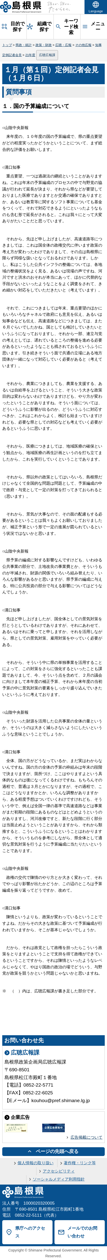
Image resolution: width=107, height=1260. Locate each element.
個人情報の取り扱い (36, 1163)
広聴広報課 (47, 55)
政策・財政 (44, 45)
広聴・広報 (63, 45)
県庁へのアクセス (30, 1232)
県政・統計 (24, 45)
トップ (7, 45)
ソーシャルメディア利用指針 (59, 1179)
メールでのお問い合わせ (82, 1232)
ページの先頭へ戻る (57, 1151)
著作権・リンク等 (80, 1163)
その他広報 (83, 45)
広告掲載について (86, 1137)
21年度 (30, 55)
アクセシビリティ (59, 1171)
